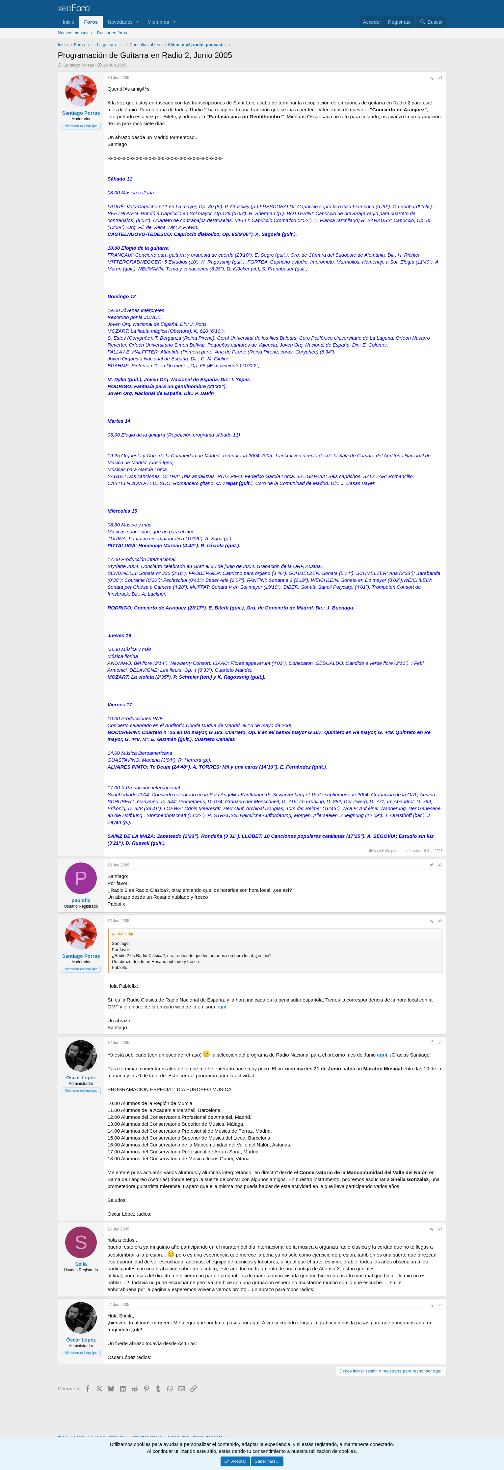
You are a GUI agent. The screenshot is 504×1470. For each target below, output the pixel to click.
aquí (221, 1006)
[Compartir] (431, 78)
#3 (440, 921)
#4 (440, 1042)
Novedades (120, 22)
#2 (440, 865)
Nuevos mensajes (75, 32)
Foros (91, 22)
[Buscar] (431, 22)
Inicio (68, 22)
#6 (440, 1304)
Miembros (158, 22)
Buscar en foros (112, 32)
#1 (440, 77)
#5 (440, 1229)
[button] (138, 22)
